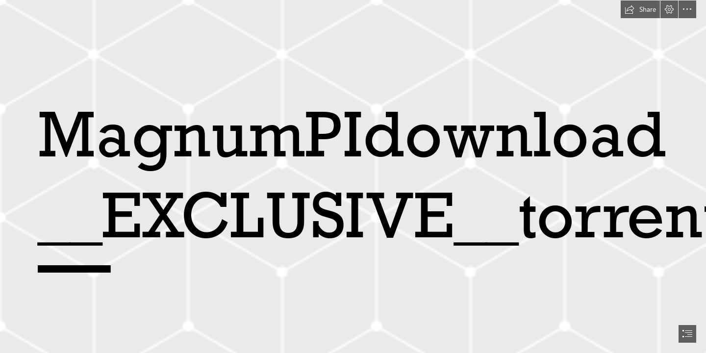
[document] (353, 176)
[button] (640, 9)
